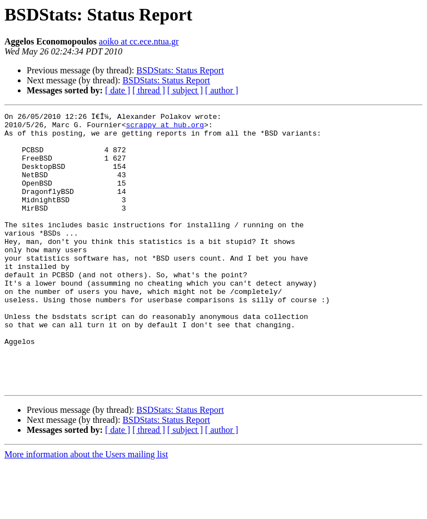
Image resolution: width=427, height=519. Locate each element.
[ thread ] (148, 90)
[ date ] (117, 90)
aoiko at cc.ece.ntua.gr (138, 41)
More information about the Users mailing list (86, 509)
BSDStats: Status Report (180, 70)
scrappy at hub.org (164, 128)
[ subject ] (185, 90)
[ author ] (222, 90)
